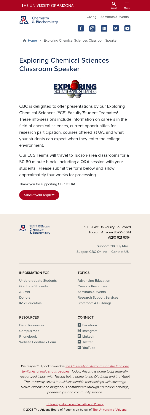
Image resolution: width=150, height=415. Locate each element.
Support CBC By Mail (113, 246)
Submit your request (39, 195)
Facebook (89, 325)
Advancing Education (94, 280)
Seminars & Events (115, 17)
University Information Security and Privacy (75, 404)
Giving (91, 17)
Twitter (87, 342)
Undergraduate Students (38, 280)
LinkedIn (88, 336)
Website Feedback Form (37, 342)
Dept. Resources (31, 325)
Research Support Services (98, 297)
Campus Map (29, 331)
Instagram (89, 331)
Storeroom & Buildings (94, 303)
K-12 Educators (30, 303)
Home (32, 40)
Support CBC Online (92, 252)
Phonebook (28, 336)
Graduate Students (33, 286)
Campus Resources (92, 286)
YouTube (88, 348)
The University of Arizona (109, 410)
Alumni (24, 292)
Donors (24, 297)
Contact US (120, 252)
